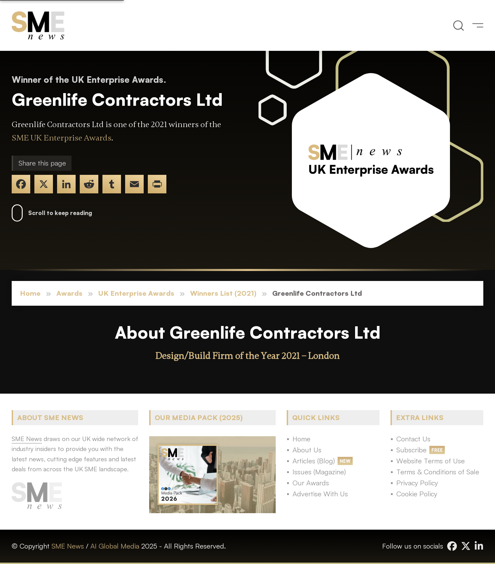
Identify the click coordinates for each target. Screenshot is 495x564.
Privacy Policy (417, 482)
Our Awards (311, 482)
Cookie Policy (416, 493)
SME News (68, 546)
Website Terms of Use (430, 460)
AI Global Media (114, 546)
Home (30, 293)
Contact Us (413, 439)
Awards (69, 293)
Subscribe (411, 449)
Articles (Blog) (314, 460)
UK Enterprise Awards (136, 293)
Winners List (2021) (223, 293)
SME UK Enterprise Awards (61, 138)
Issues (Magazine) (319, 471)
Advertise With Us (320, 493)
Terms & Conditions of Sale (437, 471)
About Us (307, 449)
